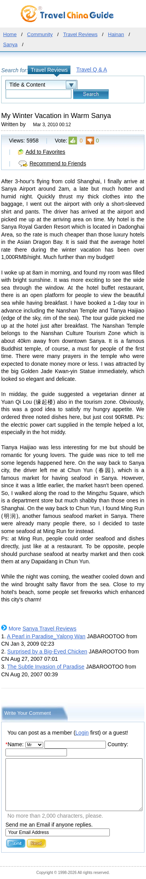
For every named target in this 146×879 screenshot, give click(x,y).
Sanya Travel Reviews (50, 628)
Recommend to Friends (58, 163)
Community (40, 34)
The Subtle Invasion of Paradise (45, 667)
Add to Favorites (45, 152)
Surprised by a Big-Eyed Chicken (47, 651)
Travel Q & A (91, 69)
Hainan (116, 34)
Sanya (10, 44)
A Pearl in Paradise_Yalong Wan (46, 636)
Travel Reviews (80, 34)
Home (10, 34)
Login (82, 733)
